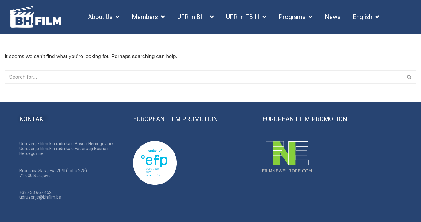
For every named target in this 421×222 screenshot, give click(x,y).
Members (148, 17)
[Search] (204, 77)
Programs (296, 17)
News (332, 17)
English (366, 17)
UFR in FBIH (246, 17)
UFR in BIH (195, 17)
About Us (104, 17)
